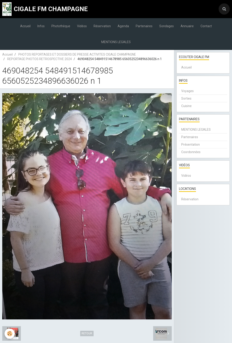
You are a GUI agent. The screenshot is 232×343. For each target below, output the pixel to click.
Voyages (187, 91)
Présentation (190, 144)
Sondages (166, 26)
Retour (87, 333)
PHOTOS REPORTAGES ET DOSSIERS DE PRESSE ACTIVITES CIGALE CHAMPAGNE (77, 54)
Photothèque (60, 26)
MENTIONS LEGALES (116, 42)
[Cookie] (10, 333)
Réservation (102, 26)
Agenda (123, 26)
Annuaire (187, 26)
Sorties (186, 98)
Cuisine (186, 106)
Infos (41, 26)
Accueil (25, 26)
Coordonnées (191, 152)
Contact (206, 26)
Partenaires (144, 26)
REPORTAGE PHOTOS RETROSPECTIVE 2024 (39, 59)
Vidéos (82, 26)
